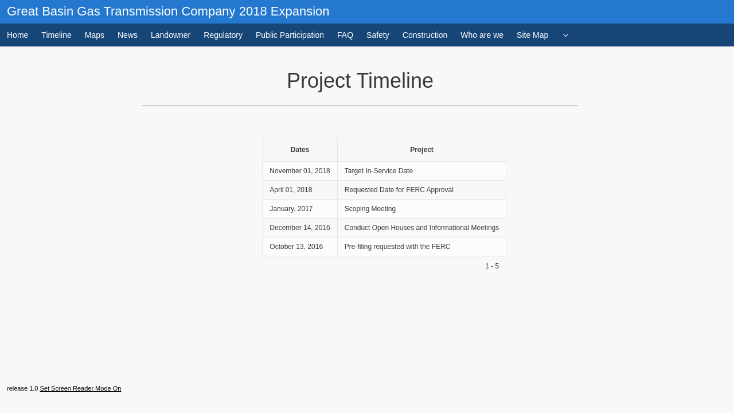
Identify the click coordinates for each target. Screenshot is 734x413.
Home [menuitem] (17, 35)
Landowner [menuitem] (170, 35)
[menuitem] (566, 35)
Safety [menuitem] (377, 35)
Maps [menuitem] (94, 35)
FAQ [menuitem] (345, 35)
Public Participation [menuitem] (290, 35)
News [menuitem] (128, 35)
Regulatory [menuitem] (223, 35)
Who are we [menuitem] (481, 35)
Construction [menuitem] (425, 35)
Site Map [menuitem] (532, 35)
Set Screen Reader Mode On (80, 388)
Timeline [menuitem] (56, 35)
